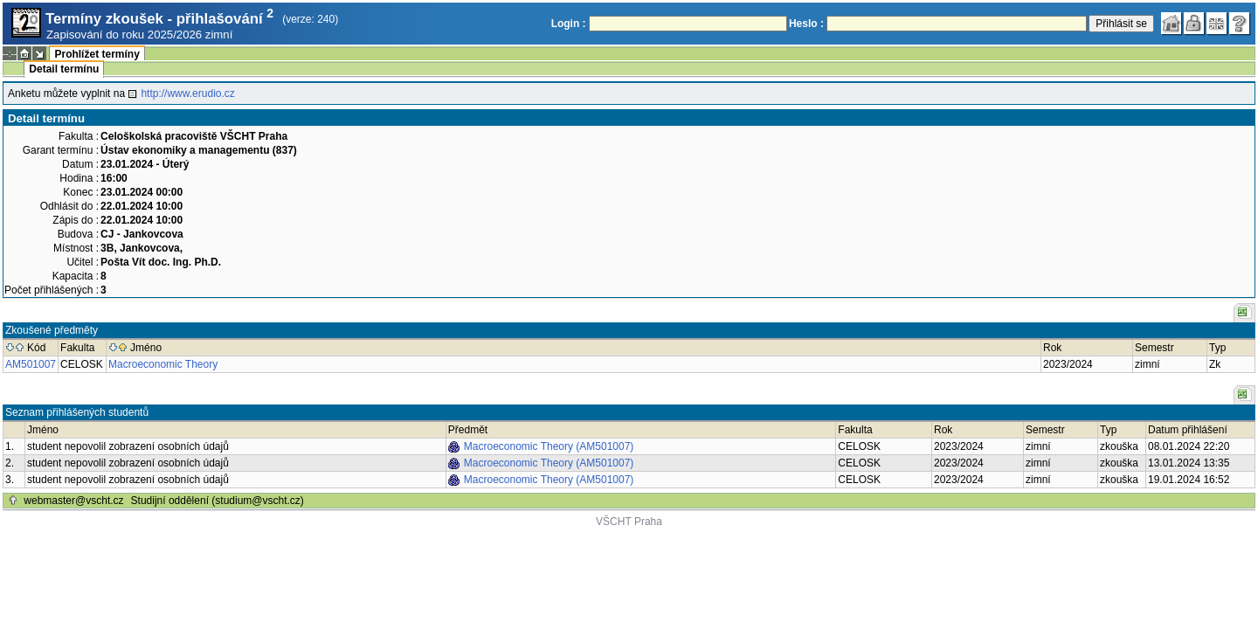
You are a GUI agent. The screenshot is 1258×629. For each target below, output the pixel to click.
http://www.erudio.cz (187, 93)
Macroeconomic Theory (163, 364)
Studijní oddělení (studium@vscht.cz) (217, 500)
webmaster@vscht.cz (73, 500)
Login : (568, 23)
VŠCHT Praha (629, 521)
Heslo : (806, 23)
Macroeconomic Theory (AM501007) (549, 446)
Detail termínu (64, 69)
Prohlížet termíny (96, 54)
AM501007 (30, 364)
